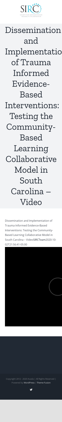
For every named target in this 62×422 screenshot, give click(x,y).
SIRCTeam (39, 240)
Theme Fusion (44, 382)
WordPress (29, 382)
